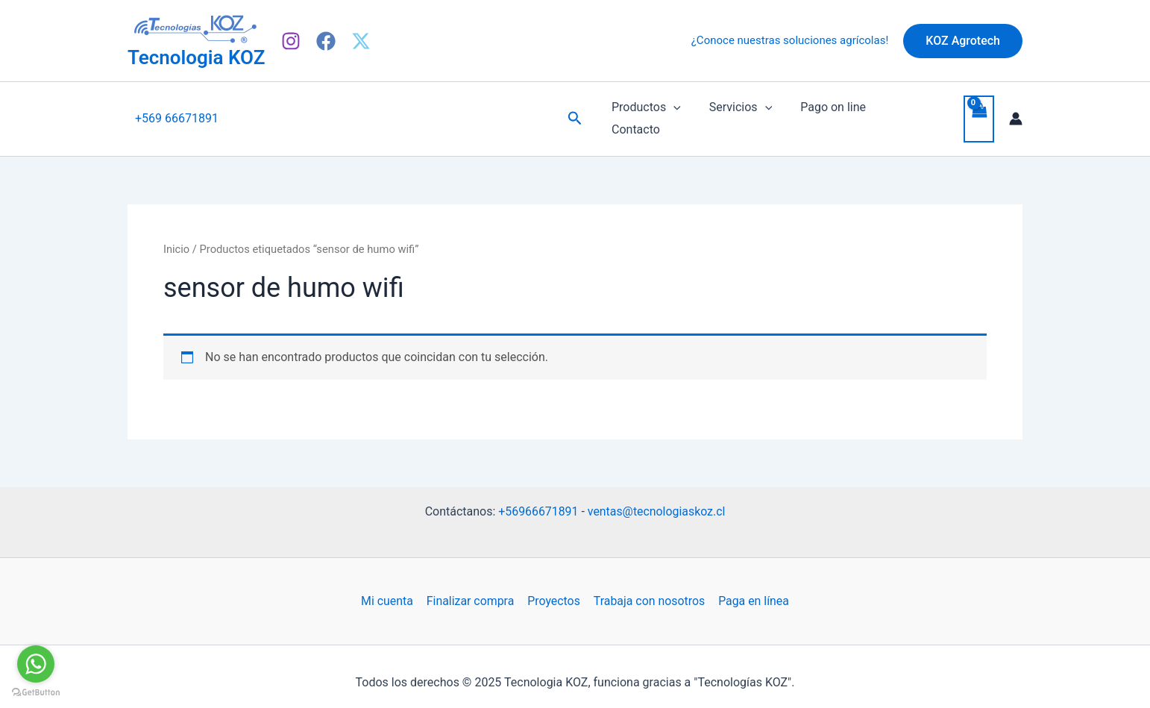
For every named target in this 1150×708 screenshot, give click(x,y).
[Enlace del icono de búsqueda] (575, 112)
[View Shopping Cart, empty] (978, 113)
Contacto (903, 112)
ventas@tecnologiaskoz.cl (657, 499)
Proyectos (553, 589)
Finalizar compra (471, 589)
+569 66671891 (177, 112)
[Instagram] (291, 41)
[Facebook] (326, 41)
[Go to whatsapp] (35, 664)
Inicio (176, 237)
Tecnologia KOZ (196, 57)
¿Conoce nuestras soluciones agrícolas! (790, 40)
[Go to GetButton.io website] (36, 693)
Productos (644, 112)
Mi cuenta (388, 589)
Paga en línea (752, 589)
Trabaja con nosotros (648, 589)
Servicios (734, 112)
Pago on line (822, 112)
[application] (671, 112)
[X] (361, 41)
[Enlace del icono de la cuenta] (1015, 112)
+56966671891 (537, 499)
